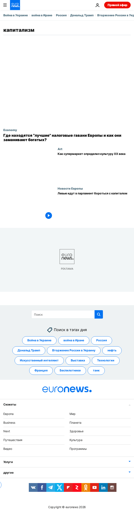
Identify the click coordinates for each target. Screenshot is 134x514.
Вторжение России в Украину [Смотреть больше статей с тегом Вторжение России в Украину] (73, 350)
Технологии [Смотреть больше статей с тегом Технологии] (105, 360)
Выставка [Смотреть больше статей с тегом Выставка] (78, 360)
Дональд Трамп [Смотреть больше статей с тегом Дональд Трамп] (29, 350)
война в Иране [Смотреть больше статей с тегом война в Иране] (73, 340)
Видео (7, 448)
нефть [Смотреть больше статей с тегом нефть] (111, 350)
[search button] (99, 314)
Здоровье (76, 431)
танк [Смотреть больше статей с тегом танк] (96, 370)
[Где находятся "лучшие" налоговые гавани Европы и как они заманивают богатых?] (67, 137)
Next (6, 431)
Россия (61, 15)
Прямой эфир (117, 5)
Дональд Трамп (82, 15)
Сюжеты (9, 404)
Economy (10, 129)
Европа (8, 414)
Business (9, 422)
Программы (78, 448)
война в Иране (42, 15)
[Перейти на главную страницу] (15, 5)
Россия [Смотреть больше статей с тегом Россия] (101, 340)
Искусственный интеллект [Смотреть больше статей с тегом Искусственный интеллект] (39, 360)
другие (8, 472)
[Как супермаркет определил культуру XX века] (94, 167)
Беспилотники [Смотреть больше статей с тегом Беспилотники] (70, 370)
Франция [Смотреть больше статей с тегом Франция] (41, 370)
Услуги (8, 462)
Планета (75, 422)
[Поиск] (67, 314)
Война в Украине (15, 15)
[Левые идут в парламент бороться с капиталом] (94, 206)
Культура (76, 440)
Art (60, 149)
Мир (73, 414)
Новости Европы (70, 188)
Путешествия (12, 440)
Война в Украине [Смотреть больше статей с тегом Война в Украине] (39, 340)
